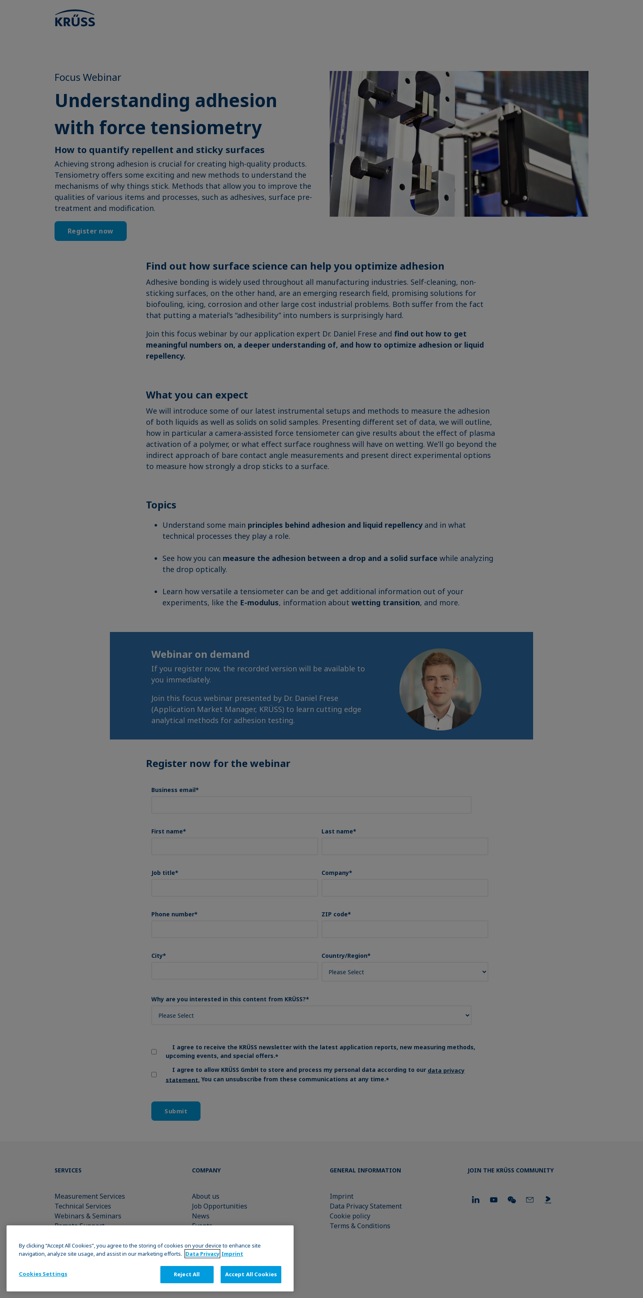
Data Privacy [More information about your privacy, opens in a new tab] (202, 1253)
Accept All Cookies (251, 1274)
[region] (150, 1258)
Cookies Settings (43, 1273)
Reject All (187, 1274)
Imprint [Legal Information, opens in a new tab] (232, 1253)
